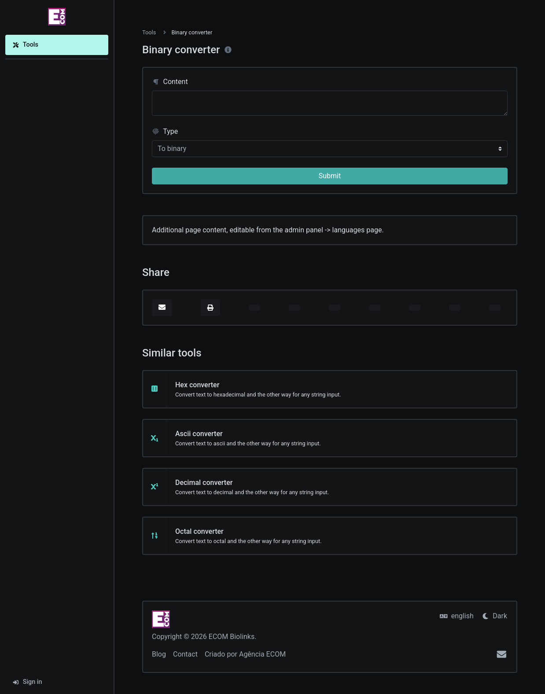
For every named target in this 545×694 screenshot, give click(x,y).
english (457, 616)
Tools (25, 44)
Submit (330, 176)
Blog (159, 654)
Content (170, 81)
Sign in (27, 682)
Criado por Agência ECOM (245, 654)
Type (165, 131)
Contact (185, 654)
